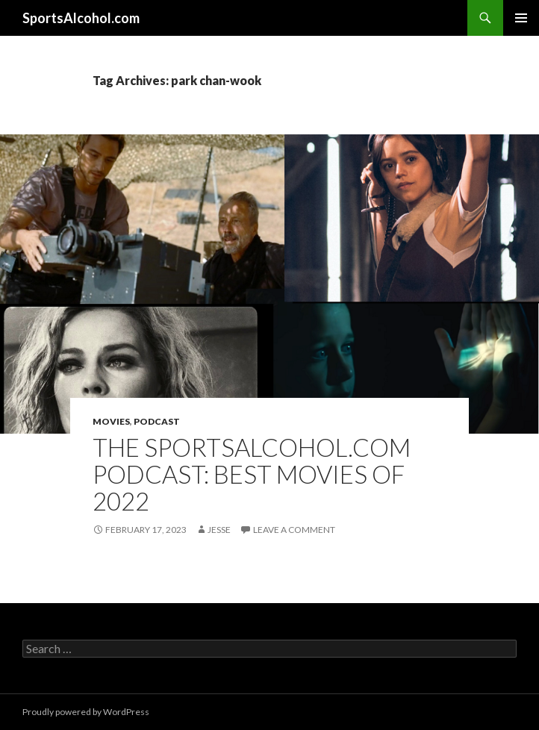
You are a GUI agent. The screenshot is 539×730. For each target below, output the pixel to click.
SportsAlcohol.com (81, 18)
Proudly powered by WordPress (85, 711)
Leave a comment (294, 529)
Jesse (219, 529)
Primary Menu (521, 18)
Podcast (157, 421)
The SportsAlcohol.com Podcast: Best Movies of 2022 (252, 474)
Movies (111, 421)
